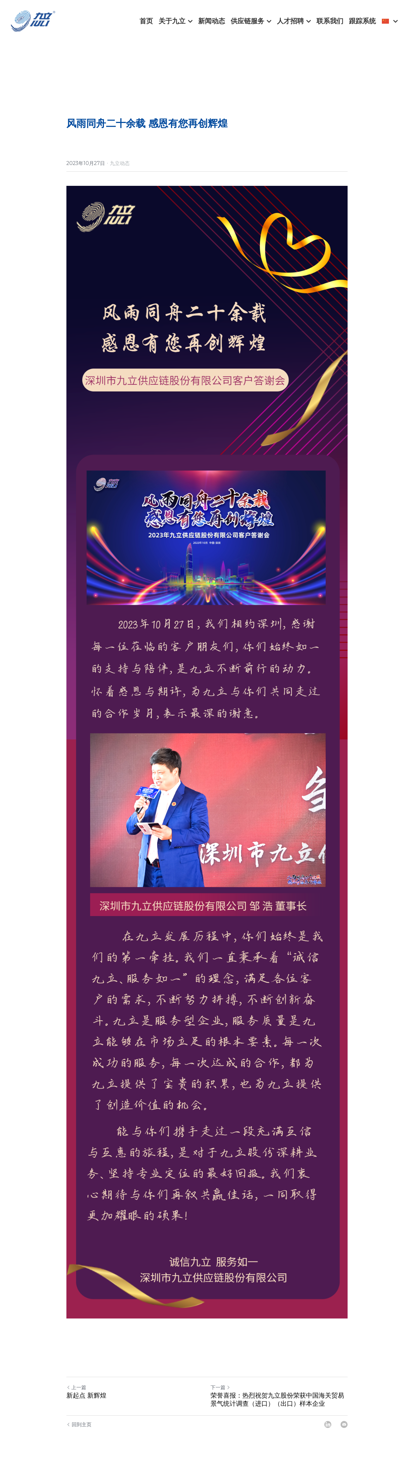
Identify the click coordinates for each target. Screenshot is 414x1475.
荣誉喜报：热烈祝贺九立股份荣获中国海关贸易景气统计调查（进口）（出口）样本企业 (277, 1407)
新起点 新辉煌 (86, 1403)
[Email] (344, 1432)
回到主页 (78, 1432)
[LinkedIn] (327, 1432)
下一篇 (220, 1395)
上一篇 (76, 1395)
